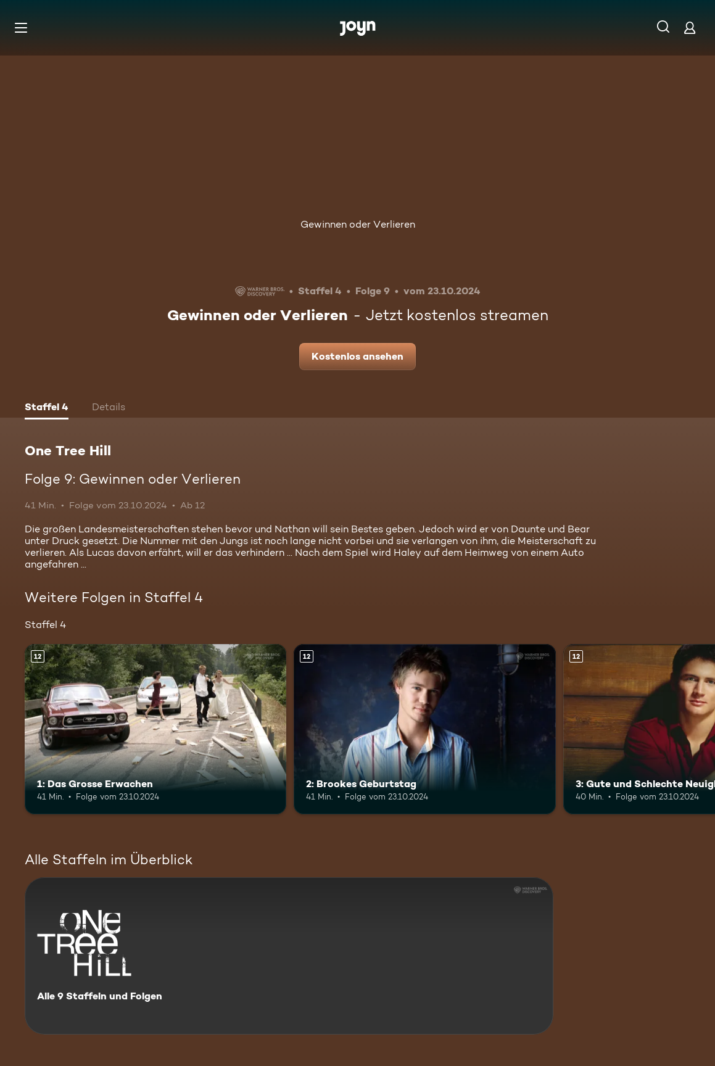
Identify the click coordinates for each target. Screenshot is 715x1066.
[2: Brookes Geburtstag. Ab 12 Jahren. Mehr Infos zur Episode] (424, 729)
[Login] (689, 27)
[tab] (46, 408)
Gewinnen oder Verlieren (357, 224)
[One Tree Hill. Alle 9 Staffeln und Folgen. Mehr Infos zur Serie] (289, 956)
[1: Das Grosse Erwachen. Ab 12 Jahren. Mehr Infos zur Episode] (155, 729)
